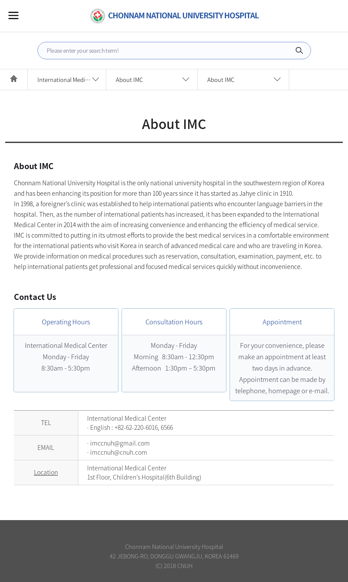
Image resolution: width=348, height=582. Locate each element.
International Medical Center (71, 79)
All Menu (13, 15)
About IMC (129, 79)
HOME (13, 79)
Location (46, 472)
